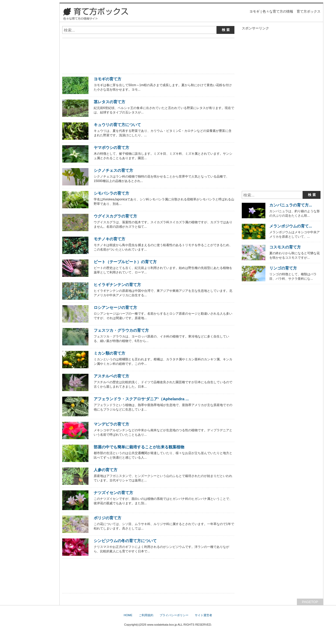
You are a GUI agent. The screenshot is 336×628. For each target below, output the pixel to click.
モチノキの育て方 (109, 239)
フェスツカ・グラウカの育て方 (121, 330)
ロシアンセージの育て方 (115, 307)
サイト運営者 (203, 615)
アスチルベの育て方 (111, 376)
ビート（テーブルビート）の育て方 (125, 261)
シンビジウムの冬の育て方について (125, 540)
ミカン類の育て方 (109, 353)
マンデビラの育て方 (111, 424)
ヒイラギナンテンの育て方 (117, 284)
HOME (128, 615)
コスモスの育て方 (285, 247)
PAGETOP (310, 602)
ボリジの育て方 (107, 518)
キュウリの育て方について (117, 124)
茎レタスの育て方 (109, 102)
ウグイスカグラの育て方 (115, 216)
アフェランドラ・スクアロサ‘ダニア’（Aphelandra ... (141, 399)
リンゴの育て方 (283, 268)
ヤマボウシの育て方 (111, 147)
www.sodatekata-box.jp (162, 624)
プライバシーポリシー (174, 615)
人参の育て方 (105, 470)
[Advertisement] (123, 44)
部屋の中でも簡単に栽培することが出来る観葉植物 (139, 447)
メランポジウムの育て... (290, 226)
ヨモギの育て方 (107, 79)
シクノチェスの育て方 (113, 170)
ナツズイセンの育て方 (113, 492)
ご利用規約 (146, 615)
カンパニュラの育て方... (290, 205)
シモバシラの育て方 (111, 193)
